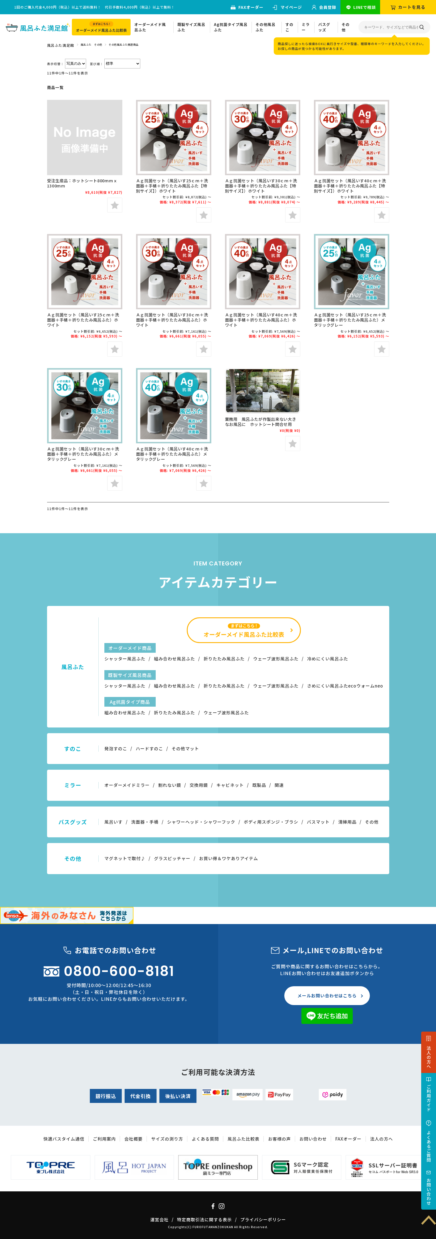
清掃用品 (347, 822)
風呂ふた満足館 (60, 45)
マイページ (291, 7)
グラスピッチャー (172, 858)
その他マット (185, 748)
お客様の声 (279, 1139)
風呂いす (113, 822)
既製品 (259, 785)
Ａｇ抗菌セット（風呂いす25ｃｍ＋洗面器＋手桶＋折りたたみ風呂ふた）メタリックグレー (350, 320)
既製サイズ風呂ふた (191, 27)
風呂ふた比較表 (243, 1139)
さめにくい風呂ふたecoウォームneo (345, 686)
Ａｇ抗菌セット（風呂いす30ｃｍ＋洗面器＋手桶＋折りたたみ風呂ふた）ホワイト (172, 320)
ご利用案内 (104, 1139)
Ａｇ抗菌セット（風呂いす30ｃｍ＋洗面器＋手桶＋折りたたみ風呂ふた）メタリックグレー (83, 454)
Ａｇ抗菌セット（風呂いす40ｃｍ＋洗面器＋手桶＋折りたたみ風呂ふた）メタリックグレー (172, 454)
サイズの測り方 (167, 1139)
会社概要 (133, 1139)
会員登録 (327, 7)
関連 (279, 785)
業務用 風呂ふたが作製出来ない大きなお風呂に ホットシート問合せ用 (260, 421)
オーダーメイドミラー (127, 785)
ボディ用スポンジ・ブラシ (271, 822)
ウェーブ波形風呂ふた (276, 659)
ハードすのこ (149, 748)
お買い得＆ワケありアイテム (228, 858)
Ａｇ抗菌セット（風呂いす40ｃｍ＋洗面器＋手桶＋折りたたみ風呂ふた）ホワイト (261, 320)
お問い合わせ (429, 1191)
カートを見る (411, 7)
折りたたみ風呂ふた (224, 659)
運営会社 (159, 1219)
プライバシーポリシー (263, 1219)
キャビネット (230, 785)
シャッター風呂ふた (124, 659)
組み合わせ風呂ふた (174, 659)
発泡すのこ (115, 748)
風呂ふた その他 (91, 45)
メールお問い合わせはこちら (327, 996)
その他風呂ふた (265, 27)
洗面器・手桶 (145, 822)
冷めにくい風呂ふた (327, 659)
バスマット (318, 822)
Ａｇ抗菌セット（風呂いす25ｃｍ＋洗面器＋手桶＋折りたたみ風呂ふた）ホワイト (83, 320)
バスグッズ (324, 27)
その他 (346, 27)
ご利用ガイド (429, 1098)
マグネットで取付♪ (124, 858)
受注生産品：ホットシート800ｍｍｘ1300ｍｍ (82, 183)
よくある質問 (205, 1139)
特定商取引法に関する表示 (204, 1219)
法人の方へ (429, 1057)
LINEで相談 (364, 7)
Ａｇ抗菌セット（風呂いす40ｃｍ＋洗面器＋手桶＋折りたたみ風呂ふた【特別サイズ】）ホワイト (350, 185)
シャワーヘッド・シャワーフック (201, 822)
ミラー (306, 27)
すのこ (289, 27)
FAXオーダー (250, 7)
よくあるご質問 (429, 1146)
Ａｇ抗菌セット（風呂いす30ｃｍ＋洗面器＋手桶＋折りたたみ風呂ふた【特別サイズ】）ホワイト (261, 185)
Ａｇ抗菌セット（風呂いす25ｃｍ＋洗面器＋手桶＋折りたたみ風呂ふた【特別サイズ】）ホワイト (172, 185)
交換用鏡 (199, 785)
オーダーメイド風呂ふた (150, 27)
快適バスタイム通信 (63, 1139)
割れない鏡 (169, 785)
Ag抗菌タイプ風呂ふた (231, 27)
